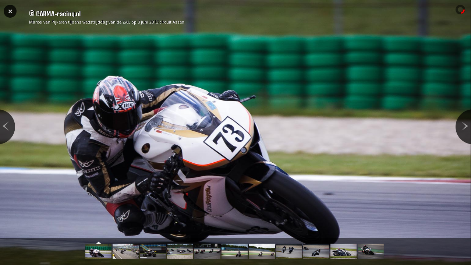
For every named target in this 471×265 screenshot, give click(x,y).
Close (10, 11)
